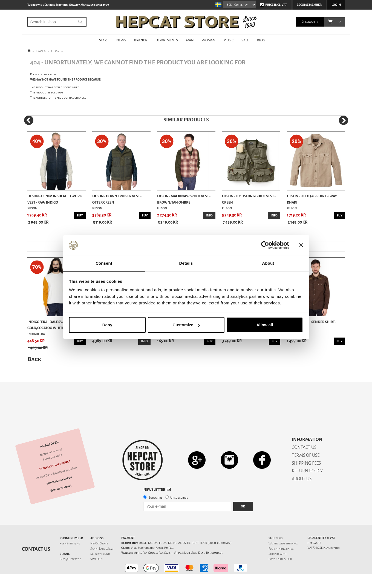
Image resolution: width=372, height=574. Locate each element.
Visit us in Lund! (61, 469)
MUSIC (228, 40)
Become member (309, 5)
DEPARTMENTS (166, 40)
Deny (107, 324)
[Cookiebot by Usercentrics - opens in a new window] (265, 245)
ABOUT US (302, 459)
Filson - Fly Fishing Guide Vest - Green (249, 199)
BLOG (261, 40)
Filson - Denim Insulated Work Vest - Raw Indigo (54, 199)
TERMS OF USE (305, 436)
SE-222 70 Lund (100, 535)
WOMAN (208, 40)
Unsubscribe (179, 478)
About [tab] (268, 263)
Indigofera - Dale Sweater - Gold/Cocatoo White (51, 324)
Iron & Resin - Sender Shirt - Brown (311, 324)
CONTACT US (304, 428)
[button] (330, 22)
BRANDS (140, 40)
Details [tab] (186, 263)
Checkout (308, 22)
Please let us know (43, 74)
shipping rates (283, 529)
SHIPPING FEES (306, 444)
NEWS (121, 40)
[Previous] (28, 120)
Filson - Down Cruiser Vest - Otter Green (117, 199)
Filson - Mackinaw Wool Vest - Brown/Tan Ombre (183, 199)
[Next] (343, 120)
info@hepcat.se (70, 540)
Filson (55, 51)
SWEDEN (96, 540)
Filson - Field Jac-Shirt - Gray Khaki (312, 199)
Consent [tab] (104, 263)
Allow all (264, 324)
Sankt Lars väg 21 (102, 529)
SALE (245, 40)
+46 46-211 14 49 (70, 524)
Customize (186, 324)
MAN (190, 40)
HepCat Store (99, 524)
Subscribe (155, 478)
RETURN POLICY (307, 452)
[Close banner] (301, 245)
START (103, 40)
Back (34, 359)
